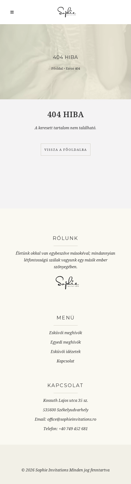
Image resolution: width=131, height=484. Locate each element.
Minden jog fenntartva (89, 470)
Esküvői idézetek (66, 351)
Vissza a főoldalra (65, 149)
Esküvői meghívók (65, 332)
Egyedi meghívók (65, 342)
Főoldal (57, 68)
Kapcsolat (65, 361)
